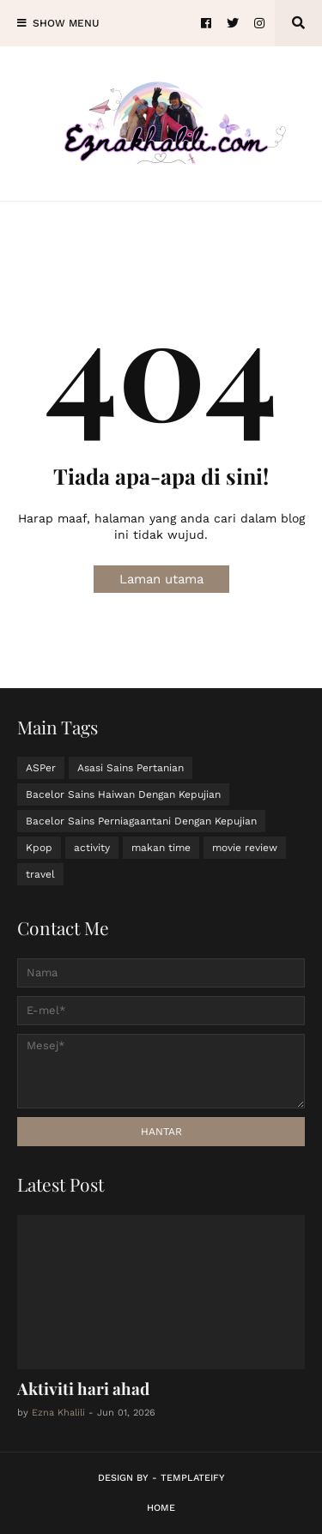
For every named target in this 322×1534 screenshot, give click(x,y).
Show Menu (66, 23)
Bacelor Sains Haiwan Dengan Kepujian (123, 794)
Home (161, 1507)
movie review (244, 848)
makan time (161, 848)
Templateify (193, 1477)
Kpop (39, 848)
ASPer (41, 768)
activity (92, 848)
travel (40, 874)
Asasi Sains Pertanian (130, 768)
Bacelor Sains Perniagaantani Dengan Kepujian (141, 821)
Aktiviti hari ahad (83, 1388)
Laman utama (161, 579)
